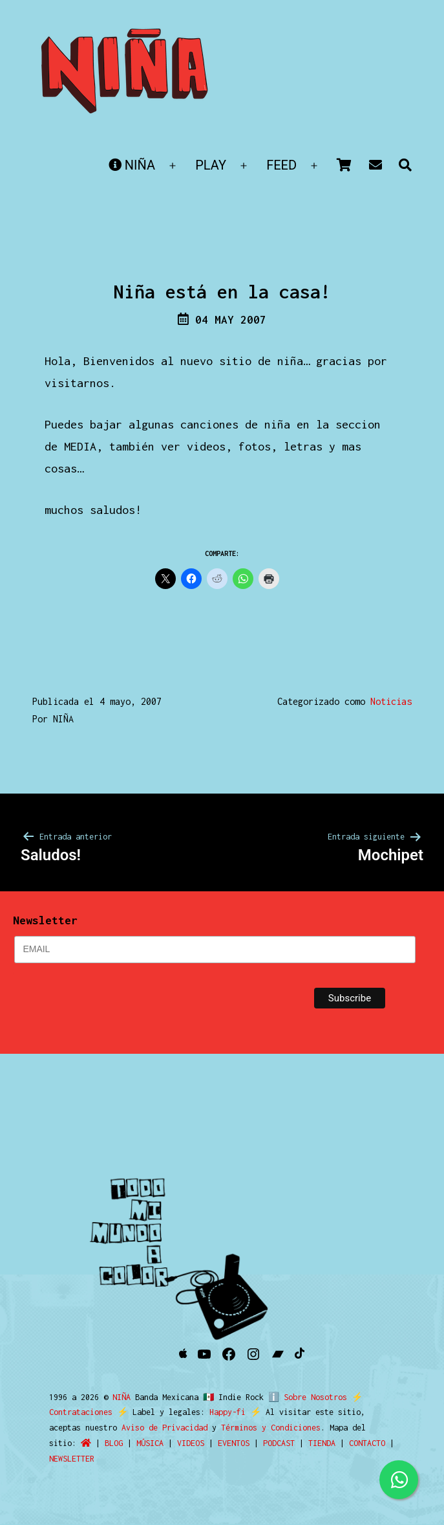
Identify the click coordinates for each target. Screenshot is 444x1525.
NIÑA (132, 165)
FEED (281, 165)
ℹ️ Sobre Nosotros (304, 1397)
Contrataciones (80, 1412)
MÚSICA (150, 1443)
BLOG (114, 1443)
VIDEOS (190, 1443)
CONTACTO (367, 1443)
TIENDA (321, 1443)
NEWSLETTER (71, 1459)
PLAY (210, 165)
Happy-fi (227, 1412)
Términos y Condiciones (271, 1427)
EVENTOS (233, 1443)
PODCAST (279, 1443)
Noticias (391, 701)
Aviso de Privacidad (164, 1427)
